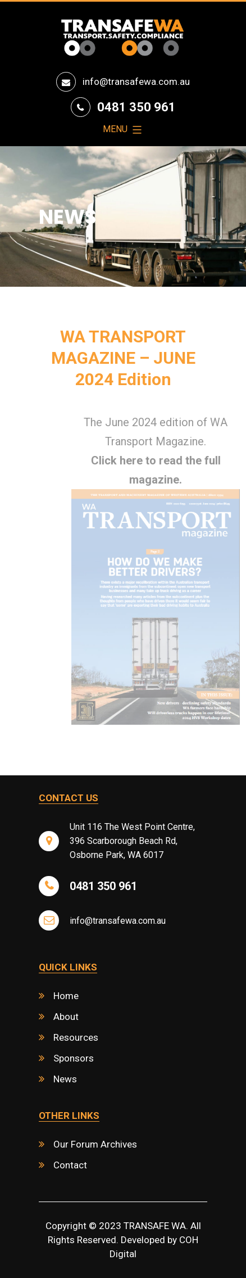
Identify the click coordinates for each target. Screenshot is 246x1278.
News (65, 1079)
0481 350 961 (136, 107)
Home (66, 995)
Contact (70, 1165)
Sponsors (73, 1058)
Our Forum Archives (95, 1144)
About (66, 1016)
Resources (75, 1037)
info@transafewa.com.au (136, 81)
